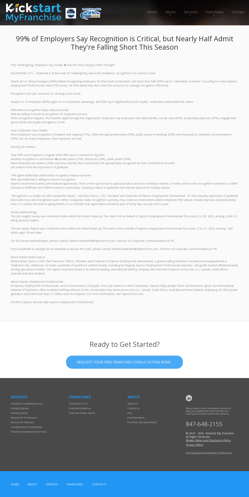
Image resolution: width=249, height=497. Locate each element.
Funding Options (20, 408)
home (15, 484)
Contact (238, 12)
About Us (132, 403)
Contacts (99, 484)
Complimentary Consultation (26, 427)
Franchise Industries (80, 408)
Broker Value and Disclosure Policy (208, 440)
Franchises (215, 12)
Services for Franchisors (24, 417)
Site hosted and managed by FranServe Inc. (209, 452)
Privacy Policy (194, 445)
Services (190, 12)
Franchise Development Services (28, 431)
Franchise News (136, 417)
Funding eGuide (19, 413)
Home (152, 12)
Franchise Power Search (82, 413)
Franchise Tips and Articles (142, 422)
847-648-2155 (204, 424)
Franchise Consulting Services (27, 403)
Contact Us (133, 408)
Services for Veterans (22, 422)
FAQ (129, 413)
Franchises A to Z (78, 403)
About (170, 12)
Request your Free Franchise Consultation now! (123, 374)
